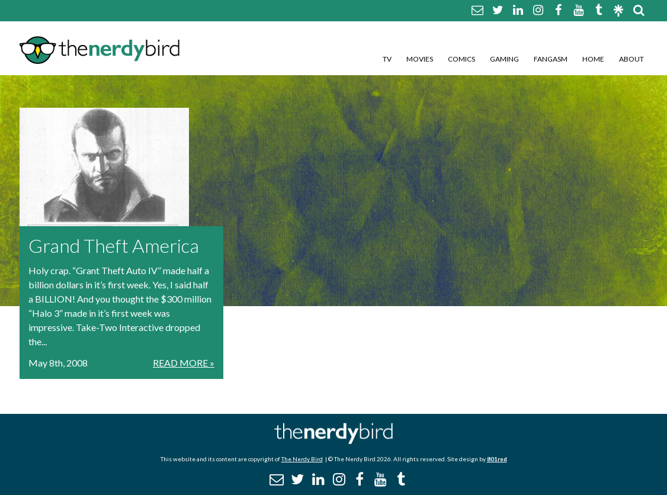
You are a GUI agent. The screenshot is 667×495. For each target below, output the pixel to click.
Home (593, 58)
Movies (419, 58)
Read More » (183, 362)
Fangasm (550, 58)
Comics (461, 58)
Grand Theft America (113, 245)
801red (497, 458)
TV (387, 58)
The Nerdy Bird (302, 458)
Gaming (504, 58)
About (631, 58)
